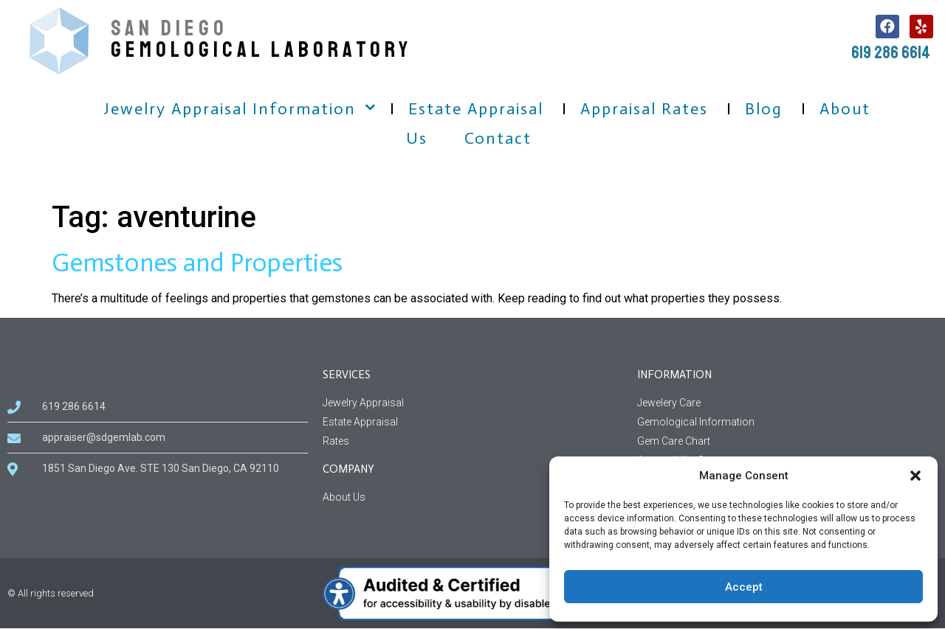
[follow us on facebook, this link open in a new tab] (887, 26)
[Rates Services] (473, 441)
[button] (915, 475)
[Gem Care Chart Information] (787, 441)
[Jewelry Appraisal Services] (473, 403)
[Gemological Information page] (787, 422)
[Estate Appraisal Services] (473, 422)
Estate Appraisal (475, 109)
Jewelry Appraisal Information (230, 109)
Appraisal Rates (644, 109)
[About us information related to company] (473, 497)
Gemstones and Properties (197, 262)
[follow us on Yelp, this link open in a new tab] (921, 26)
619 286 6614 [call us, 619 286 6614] (890, 52)
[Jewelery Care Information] (787, 403)
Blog (764, 109)
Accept (744, 587)
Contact (498, 138)
